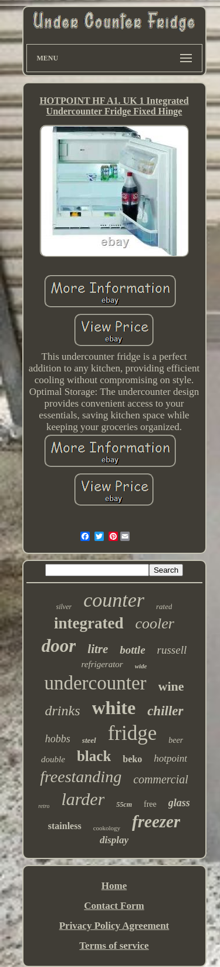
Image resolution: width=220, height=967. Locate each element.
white (114, 707)
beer (175, 740)
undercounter (95, 683)
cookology (106, 827)
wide (141, 666)
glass (179, 803)
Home (114, 885)
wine (171, 686)
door (59, 645)
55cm (124, 804)
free (150, 804)
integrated (88, 623)
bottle (132, 650)
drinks (62, 710)
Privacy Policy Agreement (114, 925)
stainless (65, 826)
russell (172, 650)
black (94, 756)
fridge (132, 733)
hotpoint (170, 758)
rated (164, 606)
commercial (160, 779)
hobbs (57, 739)
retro (43, 806)
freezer (156, 821)
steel (89, 740)
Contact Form (114, 905)
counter (113, 600)
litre (97, 649)
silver (64, 607)
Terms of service (113, 945)
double (53, 759)
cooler (155, 623)
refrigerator (102, 664)
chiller (165, 711)
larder (82, 799)
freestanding (80, 776)
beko (132, 759)
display (114, 840)
